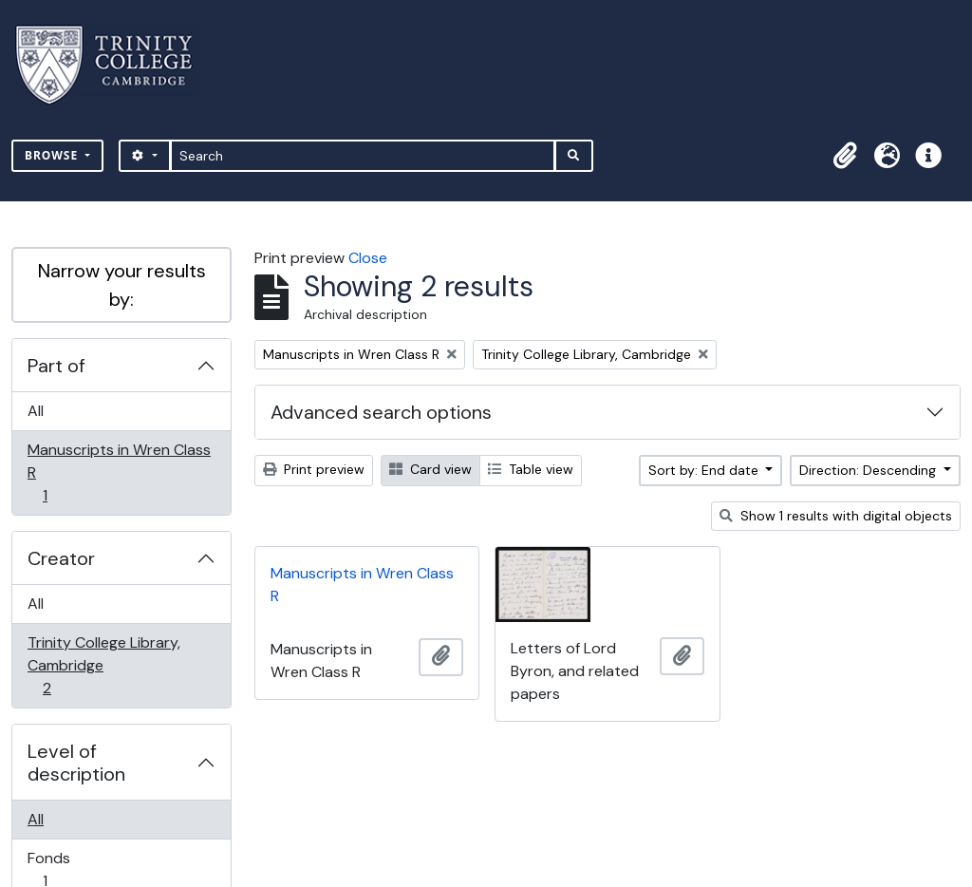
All (36, 411)
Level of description (76, 762)
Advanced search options (381, 412)
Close (367, 258)
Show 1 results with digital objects (836, 515)
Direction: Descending (869, 470)
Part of (56, 365)
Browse (53, 155)
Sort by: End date (705, 470)
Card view (430, 469)
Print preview (313, 469)
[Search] (363, 156)
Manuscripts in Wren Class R (119, 472)
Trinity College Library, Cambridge (103, 665)
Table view (530, 469)
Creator (61, 558)
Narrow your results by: (122, 284)
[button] (845, 156)
